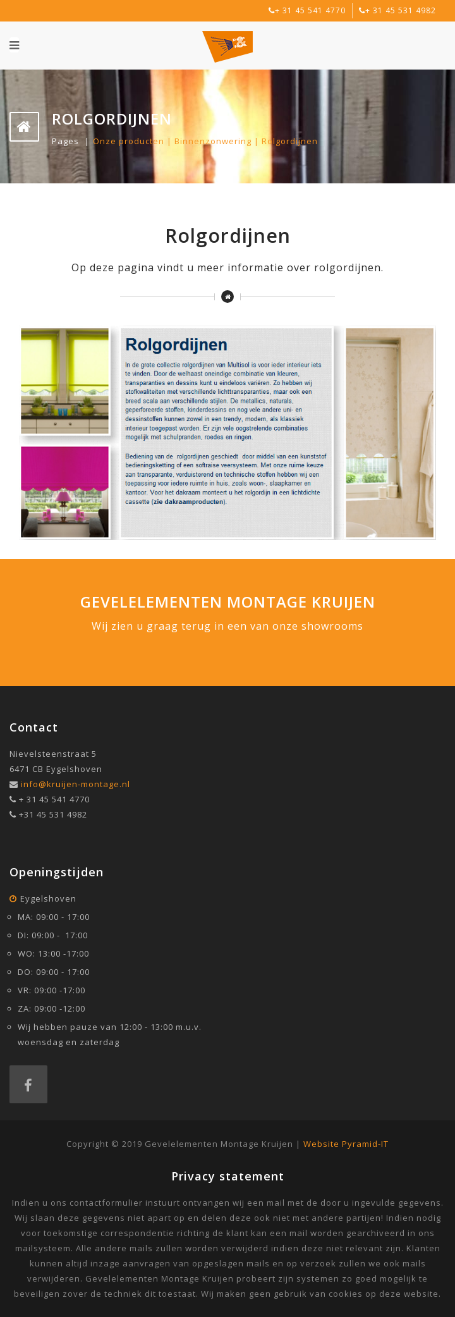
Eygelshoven (48, 898)
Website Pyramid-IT (346, 1143)
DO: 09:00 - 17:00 (54, 971)
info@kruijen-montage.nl (75, 784)
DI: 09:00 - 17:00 (53, 935)
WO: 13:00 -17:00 (53, 953)
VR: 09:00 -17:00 (51, 990)
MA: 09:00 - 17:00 (54, 916)
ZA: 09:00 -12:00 (51, 1008)
